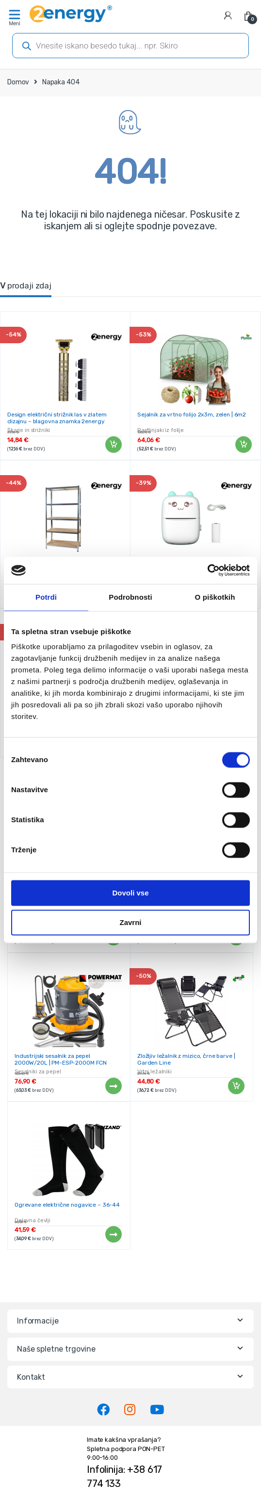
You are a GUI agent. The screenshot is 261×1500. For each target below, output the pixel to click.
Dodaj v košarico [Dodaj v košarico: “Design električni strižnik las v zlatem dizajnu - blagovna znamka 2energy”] (113, 444)
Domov (18, 82)
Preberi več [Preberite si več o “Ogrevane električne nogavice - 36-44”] (113, 1234)
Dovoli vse (130, 893)
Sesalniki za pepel (38, 1072)
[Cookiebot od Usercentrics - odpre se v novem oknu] (207, 570)
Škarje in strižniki (28, 430)
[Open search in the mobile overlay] (130, 45)
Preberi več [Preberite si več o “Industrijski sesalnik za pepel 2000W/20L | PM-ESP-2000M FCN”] (113, 1086)
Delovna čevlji (32, 1220)
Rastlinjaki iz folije (160, 430)
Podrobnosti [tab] (130, 597)
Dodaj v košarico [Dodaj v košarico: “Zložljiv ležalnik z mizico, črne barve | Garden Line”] (236, 1086)
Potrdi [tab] (46, 597)
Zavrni (130, 922)
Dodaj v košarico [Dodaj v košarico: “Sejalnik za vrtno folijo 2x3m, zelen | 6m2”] (243, 444)
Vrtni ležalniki (154, 1072)
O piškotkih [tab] (215, 597)
